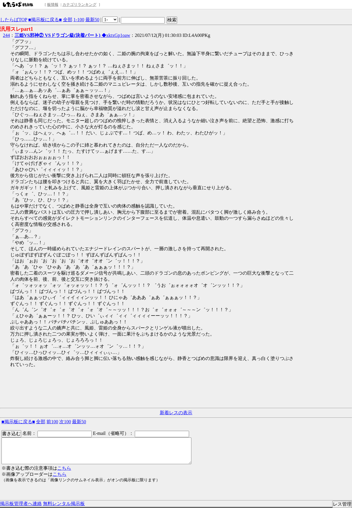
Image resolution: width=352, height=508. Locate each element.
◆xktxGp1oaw (72, 35)
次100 (65, 421)
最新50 (92, 19)
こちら (64, 468)
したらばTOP (13, 19)
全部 (67, 19)
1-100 (78, 19)
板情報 (52, 4)
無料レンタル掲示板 (64, 503)
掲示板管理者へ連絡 (21, 503)
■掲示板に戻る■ (45, 19)
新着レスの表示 (176, 412)
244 (6, 35)
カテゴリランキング (79, 4)
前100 (52, 421)
